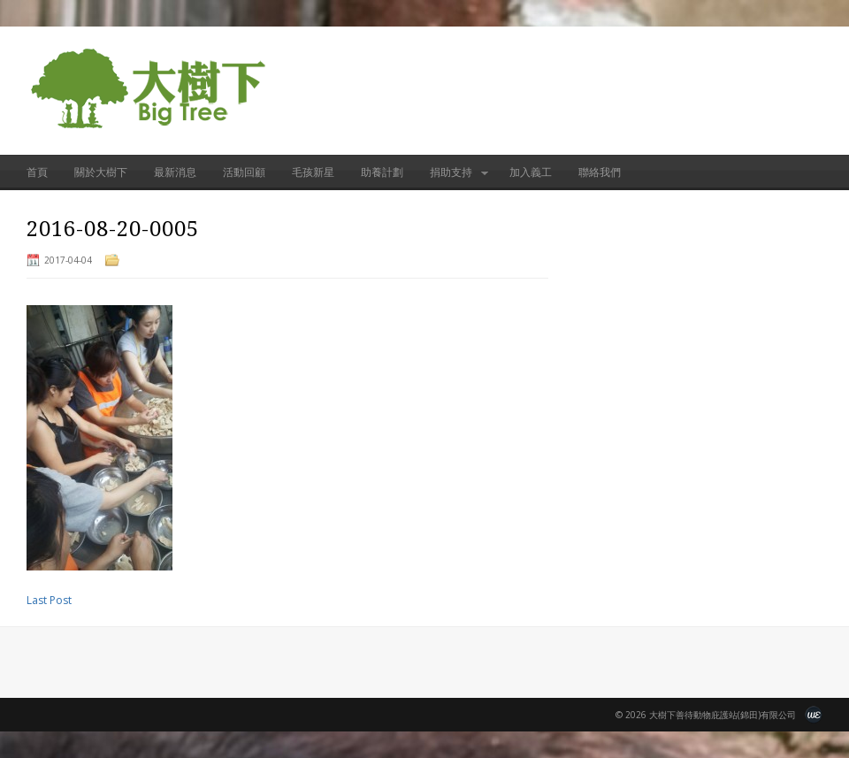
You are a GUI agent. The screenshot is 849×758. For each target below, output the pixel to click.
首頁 (37, 172)
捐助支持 (452, 177)
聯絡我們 (599, 172)
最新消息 (175, 172)
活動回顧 (244, 172)
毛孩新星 (313, 172)
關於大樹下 (100, 172)
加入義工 (530, 172)
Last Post (49, 600)
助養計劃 (382, 172)
